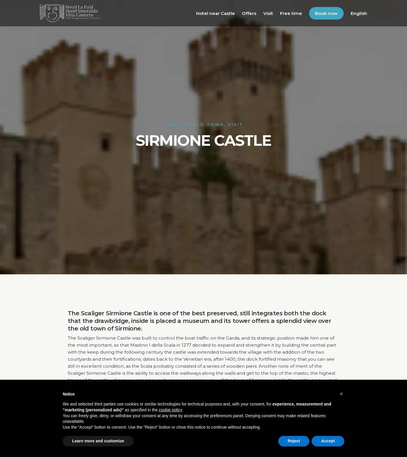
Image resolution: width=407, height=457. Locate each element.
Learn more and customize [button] (98, 441)
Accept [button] (328, 441)
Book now (326, 13)
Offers (249, 13)
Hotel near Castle (215, 13)
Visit (268, 13)
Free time (291, 13)
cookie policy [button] (170, 410)
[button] (341, 393)
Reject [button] (294, 441)
